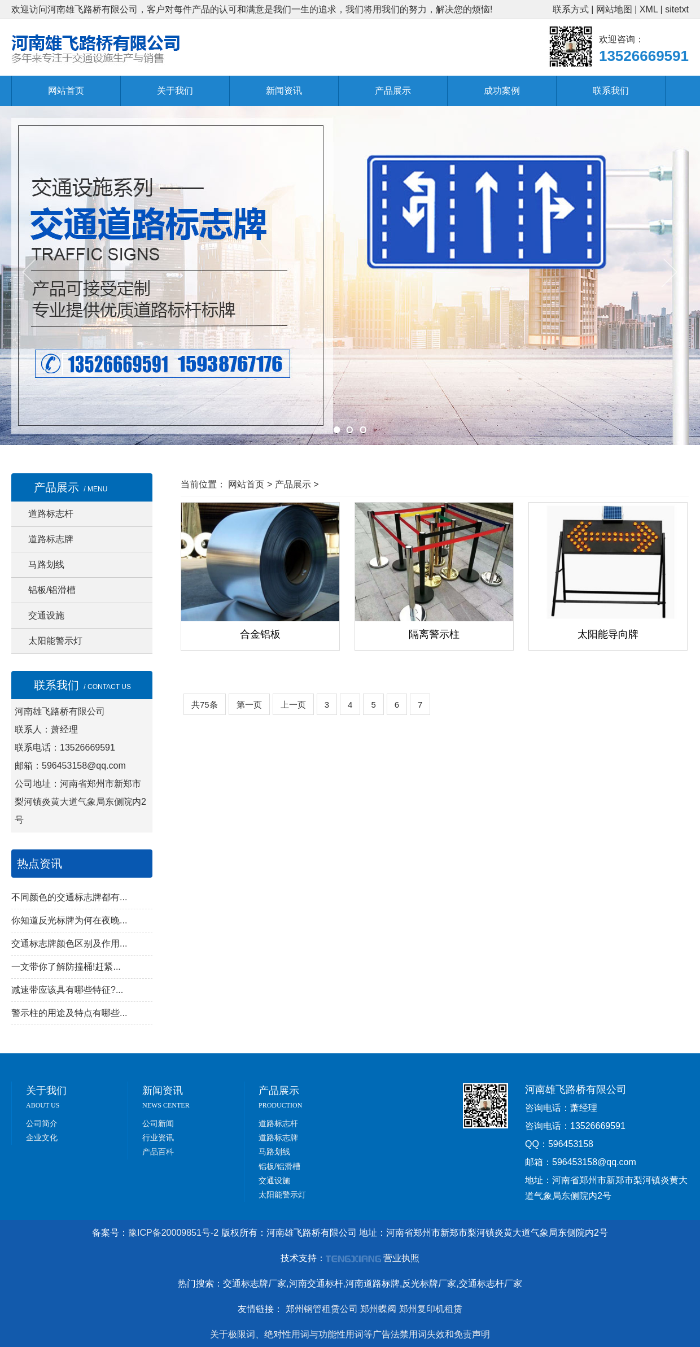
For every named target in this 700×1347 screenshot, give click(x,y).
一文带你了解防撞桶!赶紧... (66, 966)
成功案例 (502, 90)
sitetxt (677, 9)
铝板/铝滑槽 (52, 590)
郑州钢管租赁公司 (322, 1309)
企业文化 (42, 1137)
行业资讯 (158, 1137)
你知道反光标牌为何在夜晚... (69, 920)
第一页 (249, 704)
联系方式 (571, 9)
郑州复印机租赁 (430, 1309)
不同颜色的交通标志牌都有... (69, 897)
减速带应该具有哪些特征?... (67, 990)
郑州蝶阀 (378, 1309)
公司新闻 (158, 1123)
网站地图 (614, 9)
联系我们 (611, 90)
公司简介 (42, 1123)
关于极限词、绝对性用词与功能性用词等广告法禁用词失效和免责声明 (350, 1334)
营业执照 (401, 1258)
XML (649, 9)
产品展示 (393, 90)
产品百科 (158, 1151)
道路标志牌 (50, 539)
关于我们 (175, 90)
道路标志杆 (50, 513)
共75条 (204, 704)
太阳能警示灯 (55, 641)
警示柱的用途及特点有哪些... (69, 1013)
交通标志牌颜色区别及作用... (69, 943)
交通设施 (46, 615)
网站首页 (66, 90)
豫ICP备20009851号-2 (173, 1232)
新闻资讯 (284, 90)
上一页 (293, 704)
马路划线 (46, 564)
